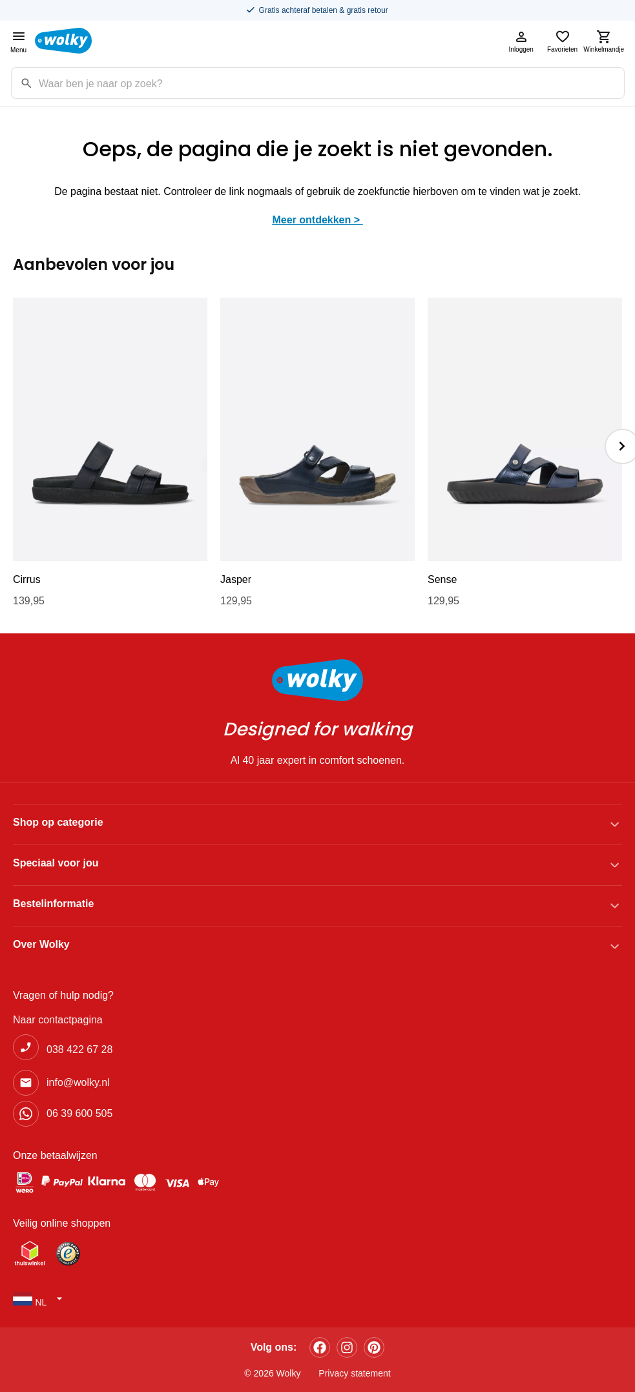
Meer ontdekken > (317, 219)
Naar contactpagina (58, 1019)
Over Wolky (41, 944)
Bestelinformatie (53, 903)
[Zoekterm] (331, 83)
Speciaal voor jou (55, 862)
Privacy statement (354, 1373)
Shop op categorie (58, 822)
